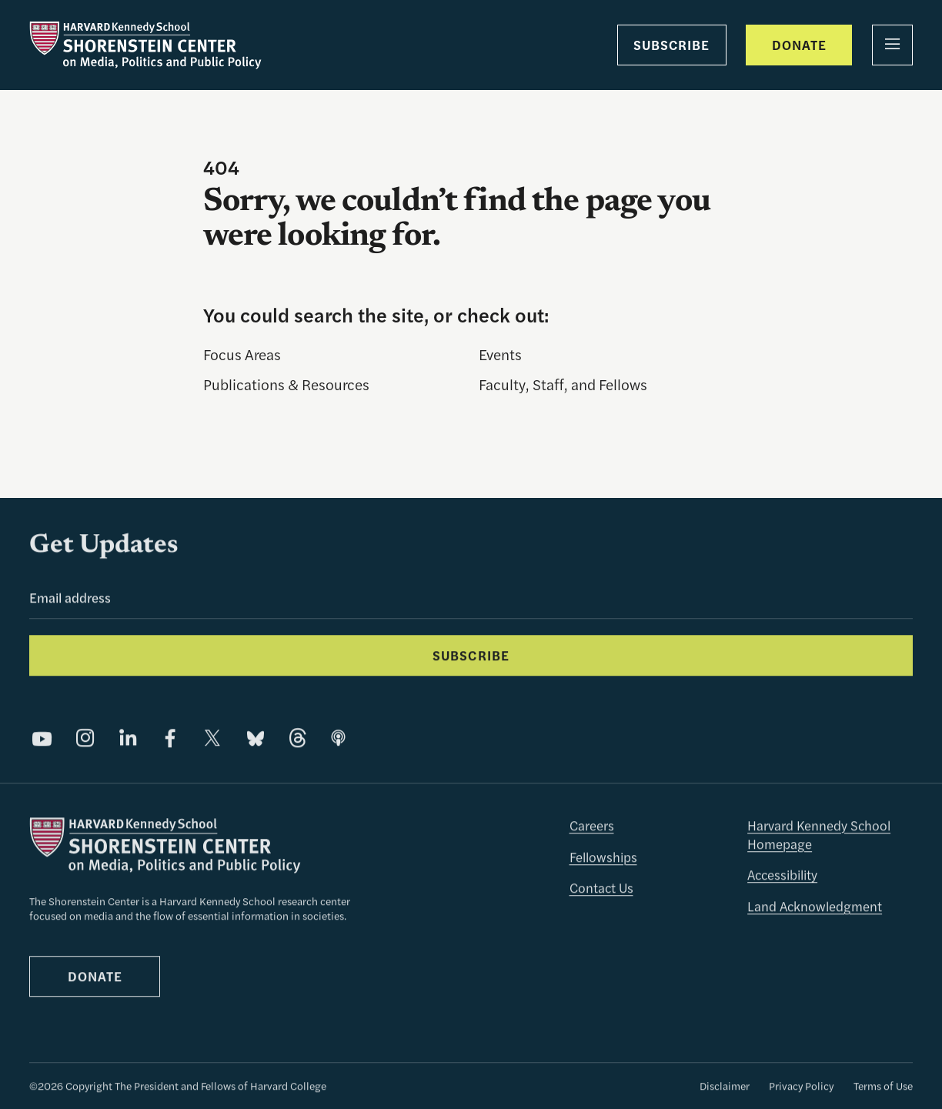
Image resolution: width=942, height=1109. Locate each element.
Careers (592, 826)
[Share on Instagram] (85, 740)
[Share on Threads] (298, 740)
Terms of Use (883, 1086)
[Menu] (892, 45)
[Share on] (338, 740)
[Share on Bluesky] (255, 740)
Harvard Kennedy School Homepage (818, 835)
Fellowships (603, 858)
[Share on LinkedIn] (128, 740)
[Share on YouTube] (42, 740)
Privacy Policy (801, 1086)
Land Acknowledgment (814, 907)
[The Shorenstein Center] (145, 45)
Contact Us (601, 889)
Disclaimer (725, 1086)
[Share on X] (212, 740)
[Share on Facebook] (170, 740)
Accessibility (782, 876)
